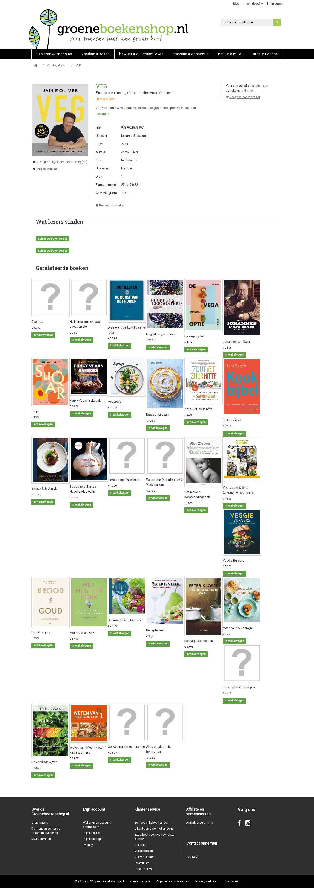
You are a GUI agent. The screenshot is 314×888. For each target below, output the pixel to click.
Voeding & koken (96, 54)
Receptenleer (155, 630)
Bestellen (141, 845)
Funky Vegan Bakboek (85, 400)
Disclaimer (232, 881)
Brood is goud (41, 632)
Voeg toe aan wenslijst (243, 97)
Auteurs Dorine (265, 54)
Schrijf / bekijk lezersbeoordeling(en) (62, 162)
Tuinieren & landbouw (54, 54)
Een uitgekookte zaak (199, 641)
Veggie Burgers (233, 560)
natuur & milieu (231, 54)
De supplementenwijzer (239, 687)
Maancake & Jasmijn (237, 628)
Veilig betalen (144, 851)
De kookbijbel (232, 420)
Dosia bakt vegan (158, 415)
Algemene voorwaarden (172, 881)
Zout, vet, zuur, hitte (198, 409)
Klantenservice (140, 881)
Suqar (35, 411)
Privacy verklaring (207, 881)
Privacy (88, 845)
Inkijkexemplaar (48, 169)
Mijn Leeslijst (91, 833)
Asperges (114, 402)
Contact (192, 856)
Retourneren (143, 869)
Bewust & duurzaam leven (141, 54)
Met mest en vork (82, 633)
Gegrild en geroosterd (161, 334)
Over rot (37, 322)
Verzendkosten (145, 857)
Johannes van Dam (236, 342)
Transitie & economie (190, 54)
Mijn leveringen (93, 839)
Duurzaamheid (41, 839)
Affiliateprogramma (199, 822)
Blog (236, 3)
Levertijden (142, 863)
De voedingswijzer (44, 762)
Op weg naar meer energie (126, 747)
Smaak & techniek (44, 488)
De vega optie (194, 336)
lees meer (102, 114)
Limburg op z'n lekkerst (124, 480)
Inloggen (277, 3)
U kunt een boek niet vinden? (154, 828)
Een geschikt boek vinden (152, 822)
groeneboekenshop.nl (109, 881)
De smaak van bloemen (124, 620)
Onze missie (39, 822)
